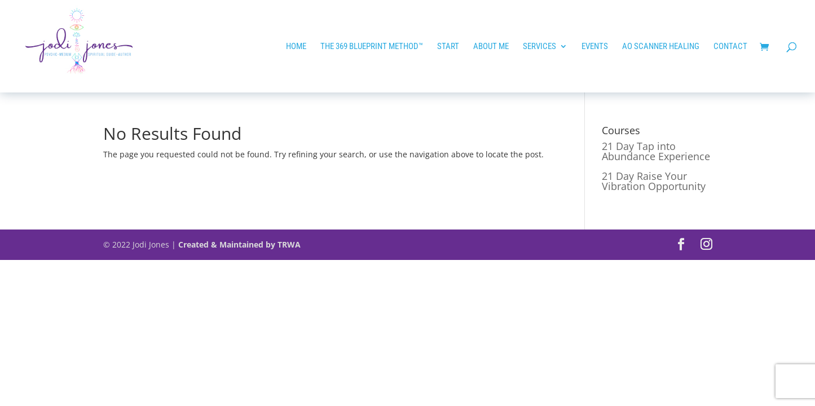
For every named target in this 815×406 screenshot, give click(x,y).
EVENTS (594, 46)
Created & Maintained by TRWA (239, 244)
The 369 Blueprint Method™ (371, 46)
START (448, 46)
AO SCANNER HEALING (660, 46)
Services (539, 46)
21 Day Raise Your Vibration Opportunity (654, 181)
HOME (296, 46)
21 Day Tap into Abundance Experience (656, 151)
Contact (730, 46)
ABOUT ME (491, 46)
